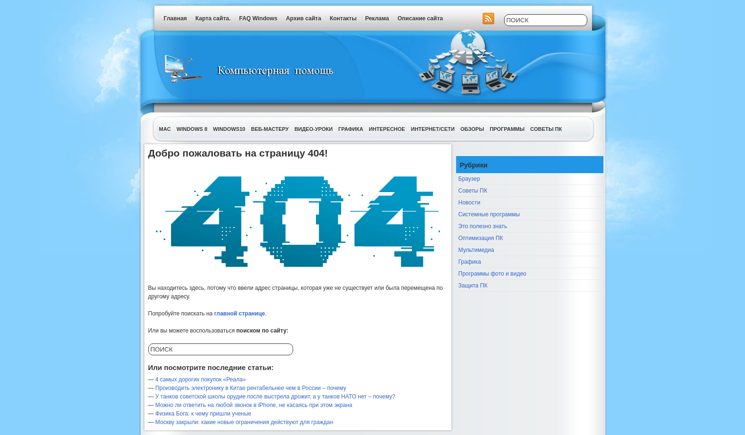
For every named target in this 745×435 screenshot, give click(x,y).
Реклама (377, 18)
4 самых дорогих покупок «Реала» (200, 379)
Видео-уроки (314, 129)
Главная (175, 18)
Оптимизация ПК (480, 238)
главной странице (239, 313)
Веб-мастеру (269, 129)
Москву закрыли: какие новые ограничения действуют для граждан (244, 422)
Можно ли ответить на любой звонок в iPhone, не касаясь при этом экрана (254, 405)
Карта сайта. (212, 18)
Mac (165, 129)
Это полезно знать (482, 226)
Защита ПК (472, 285)
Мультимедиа (476, 250)
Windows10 (229, 129)
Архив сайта (303, 18)
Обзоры (472, 129)
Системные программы (489, 214)
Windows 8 (192, 129)
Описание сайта (420, 18)
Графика (350, 129)
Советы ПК (546, 129)
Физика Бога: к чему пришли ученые (203, 413)
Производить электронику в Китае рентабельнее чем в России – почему (250, 388)
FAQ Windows (258, 18)
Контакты (343, 18)
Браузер (469, 179)
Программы (507, 129)
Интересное (387, 129)
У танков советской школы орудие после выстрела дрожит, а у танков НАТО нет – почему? (275, 396)
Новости (469, 202)
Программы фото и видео (492, 273)
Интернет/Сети (433, 129)
